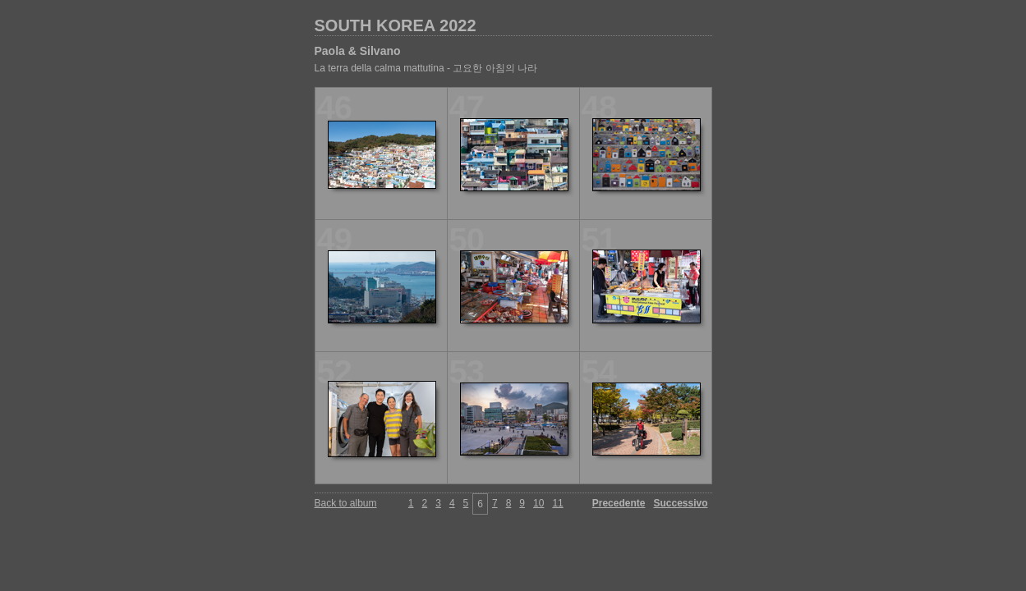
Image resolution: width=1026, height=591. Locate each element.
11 (557, 503)
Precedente (619, 503)
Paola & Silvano (358, 50)
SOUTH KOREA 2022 (395, 25)
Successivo (680, 503)
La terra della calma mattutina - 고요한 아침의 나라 (426, 68)
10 (538, 503)
